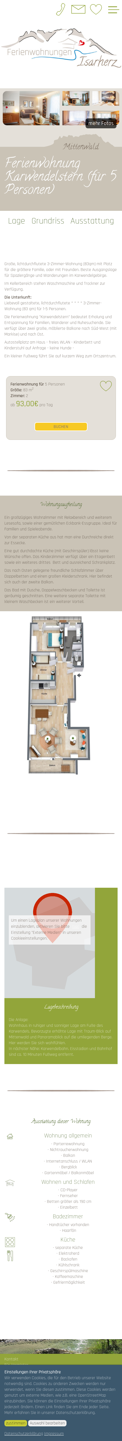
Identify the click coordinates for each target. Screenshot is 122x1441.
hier (75, 926)
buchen (61, 427)
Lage (16, 221)
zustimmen (15, 1423)
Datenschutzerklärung (23, 1434)
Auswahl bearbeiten (47, 1423)
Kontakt (11, 1359)
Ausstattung (92, 221)
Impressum (54, 1434)
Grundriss (47, 221)
